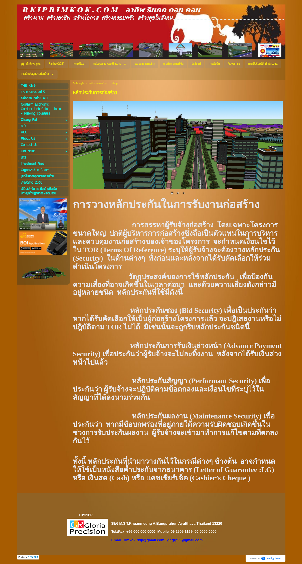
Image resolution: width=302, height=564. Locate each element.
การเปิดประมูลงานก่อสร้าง (98, 83)
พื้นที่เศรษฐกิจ (78, 83)
